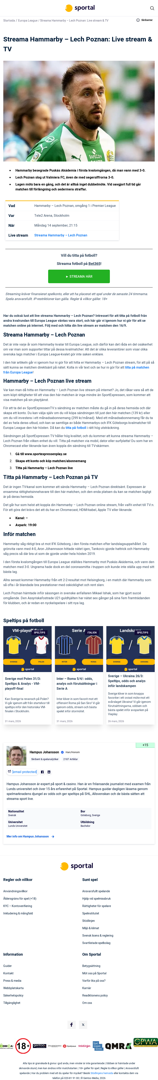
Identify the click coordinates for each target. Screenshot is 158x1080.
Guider (7, 966)
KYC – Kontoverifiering (17, 906)
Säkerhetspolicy (13, 996)
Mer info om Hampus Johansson (31, 836)
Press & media (12, 981)
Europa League (27, 20)
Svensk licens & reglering (97, 936)
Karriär (86, 988)
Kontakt (8, 973)
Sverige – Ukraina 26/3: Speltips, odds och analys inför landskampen (126, 681)
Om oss (87, 1003)
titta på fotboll (76, 427)
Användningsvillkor (15, 891)
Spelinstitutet (90, 914)
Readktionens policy (95, 996)
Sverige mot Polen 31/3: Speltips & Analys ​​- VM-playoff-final (23, 683)
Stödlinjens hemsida (102, 1073)
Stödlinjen (88, 921)
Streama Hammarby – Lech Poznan (60, 235)
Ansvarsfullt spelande (96, 891)
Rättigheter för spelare (96, 906)
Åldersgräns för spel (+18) (19, 899)
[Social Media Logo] (71, 1025)
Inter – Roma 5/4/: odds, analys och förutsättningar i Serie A (77, 683)
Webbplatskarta (13, 988)
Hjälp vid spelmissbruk (96, 899)
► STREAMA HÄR (79, 276)
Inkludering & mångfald (18, 914)
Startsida (9, 20)
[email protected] (24, 772)
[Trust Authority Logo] (39, 1046)
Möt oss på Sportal (94, 973)
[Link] (27, 649)
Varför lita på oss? (94, 981)
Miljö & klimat (90, 928)
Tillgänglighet (11, 1003)
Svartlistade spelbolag (96, 943)
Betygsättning (91, 966)
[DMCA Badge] (6, 1046)
